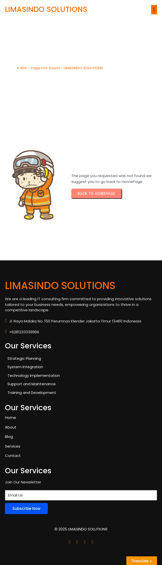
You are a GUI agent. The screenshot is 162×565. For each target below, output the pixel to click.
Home (10, 67)
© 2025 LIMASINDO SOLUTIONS (81, 529)
